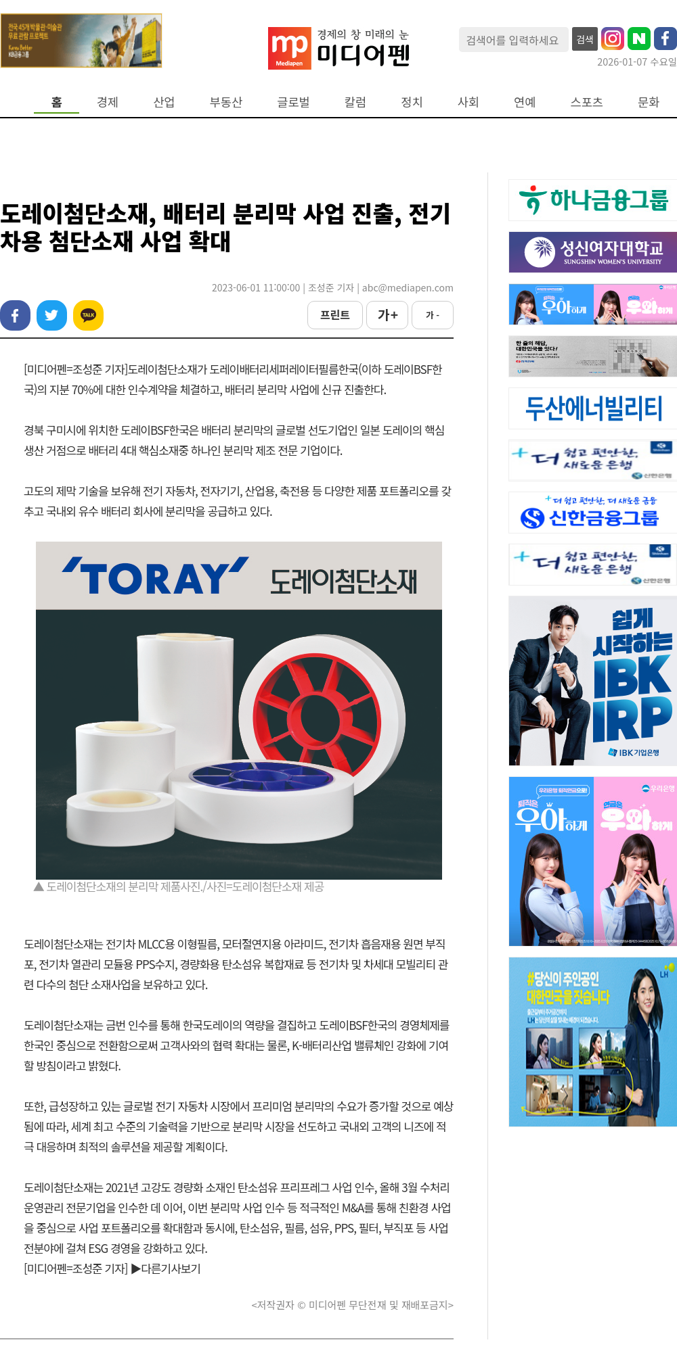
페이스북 (15, 315)
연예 (525, 101)
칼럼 (355, 101)
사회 (468, 101)
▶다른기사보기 (165, 1268)
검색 (585, 39)
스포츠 (587, 101)
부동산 (226, 101)
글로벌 (293, 101)
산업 (164, 101)
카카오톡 (88, 315)
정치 (411, 101)
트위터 (52, 315)
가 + (387, 314)
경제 (107, 101)
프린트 (335, 314)
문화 (648, 101)
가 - (432, 314)
